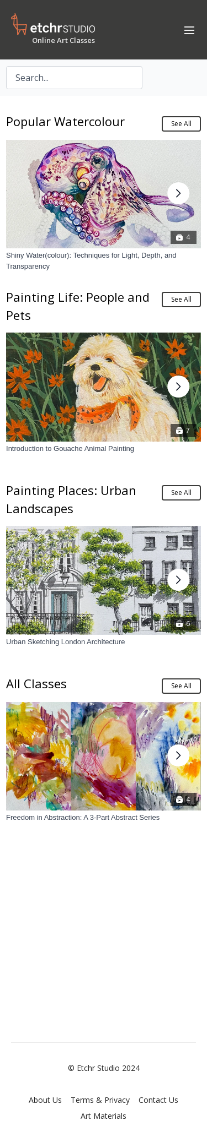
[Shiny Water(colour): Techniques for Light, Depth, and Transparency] (103, 260)
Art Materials (103, 1116)
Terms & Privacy (100, 1100)
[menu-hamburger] (189, 30)
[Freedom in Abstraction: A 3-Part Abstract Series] (103, 817)
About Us (45, 1100)
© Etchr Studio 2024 (104, 1068)
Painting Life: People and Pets (78, 306)
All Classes (36, 683)
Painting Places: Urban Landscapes (71, 499)
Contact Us (158, 1100)
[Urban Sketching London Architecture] (103, 642)
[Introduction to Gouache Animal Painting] (103, 448)
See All (181, 123)
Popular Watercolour (65, 121)
